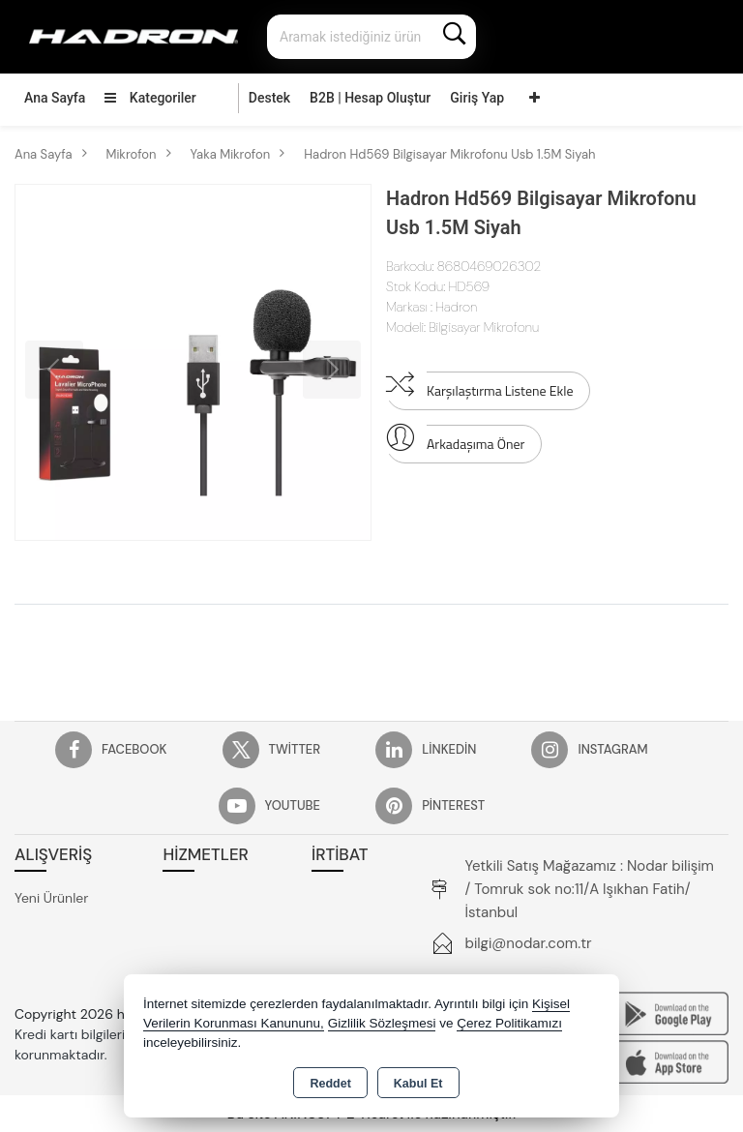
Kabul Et (418, 1083)
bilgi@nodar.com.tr (528, 943)
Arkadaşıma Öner (455, 439)
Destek (269, 97)
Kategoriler (149, 97)
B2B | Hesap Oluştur (370, 97)
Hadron (456, 306)
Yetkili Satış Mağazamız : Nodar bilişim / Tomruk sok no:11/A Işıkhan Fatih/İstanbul (589, 889)
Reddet (330, 1083)
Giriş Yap (477, 97)
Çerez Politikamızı (509, 1023)
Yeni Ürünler (51, 898)
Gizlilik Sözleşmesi (382, 1023)
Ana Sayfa (54, 97)
